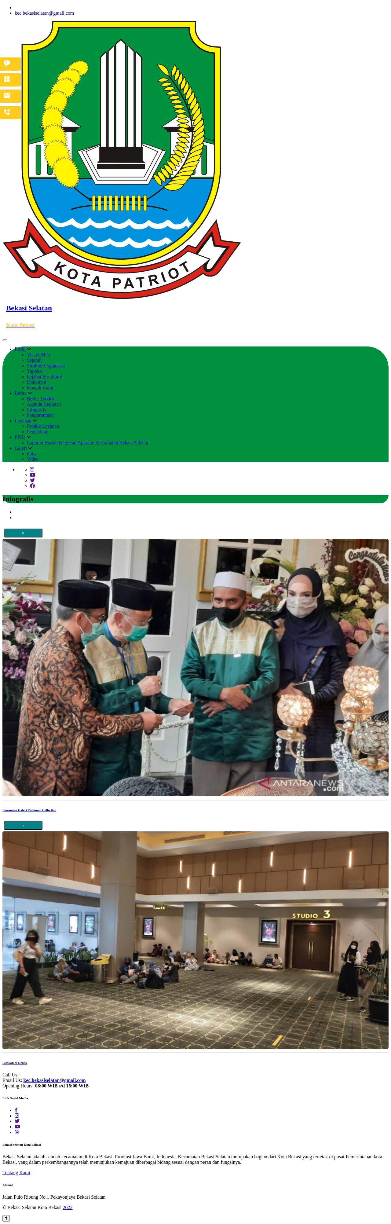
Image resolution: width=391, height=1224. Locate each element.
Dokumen (36, 382)
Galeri (21, 448)
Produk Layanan (43, 426)
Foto (31, 453)
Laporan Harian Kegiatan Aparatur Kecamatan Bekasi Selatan (87, 442)
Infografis (36, 409)
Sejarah (34, 360)
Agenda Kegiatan (44, 404)
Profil (20, 349)
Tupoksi (35, 371)
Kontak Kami (40, 387)
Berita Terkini (40, 398)
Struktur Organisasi (46, 365)
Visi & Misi (38, 354)
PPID (20, 437)
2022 (67, 1207)
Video (32, 459)
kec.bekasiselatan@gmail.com (44, 13)
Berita (21, 393)
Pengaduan (37, 431)
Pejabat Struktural (44, 376)
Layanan (23, 420)
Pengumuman (40, 415)
